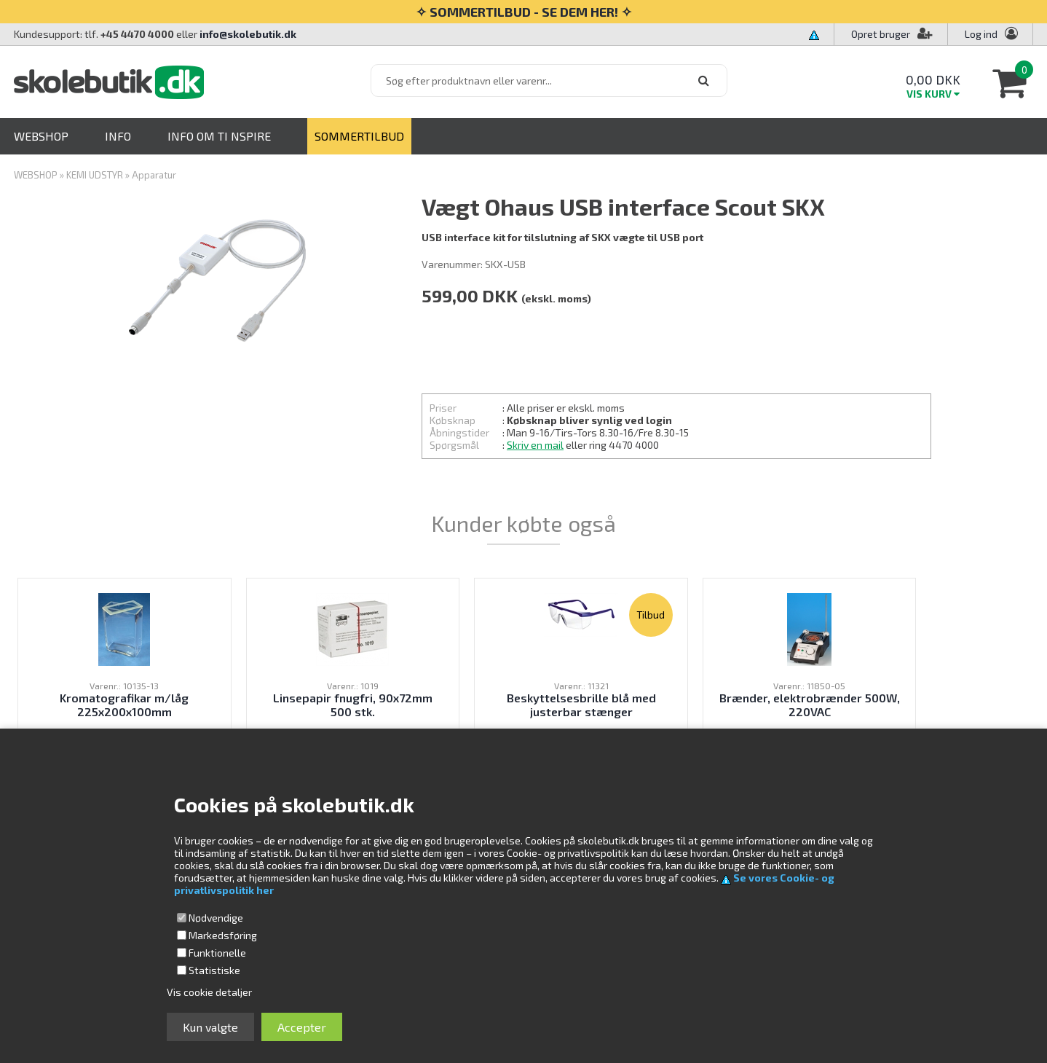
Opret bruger (892, 34)
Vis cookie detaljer (209, 992)
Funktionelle (217, 952)
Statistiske (214, 970)
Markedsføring (223, 935)
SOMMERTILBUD (359, 136)
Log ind (981, 34)
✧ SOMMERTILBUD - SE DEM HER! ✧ (524, 12)
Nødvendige (216, 917)
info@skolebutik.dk (247, 34)
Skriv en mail (535, 445)
